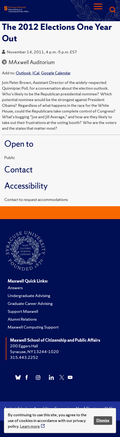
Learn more (30, 426)
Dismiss (102, 420)
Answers (15, 287)
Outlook (23, 73)
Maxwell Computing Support (33, 327)
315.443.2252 (24, 357)
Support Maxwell (23, 311)
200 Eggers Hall (24, 346)
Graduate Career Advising (30, 303)
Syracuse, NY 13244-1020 (34, 351)
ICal (35, 73)
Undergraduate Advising (29, 295)
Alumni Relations (22, 319)
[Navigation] (98, 10)
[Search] (112, 10)
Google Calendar (56, 73)
